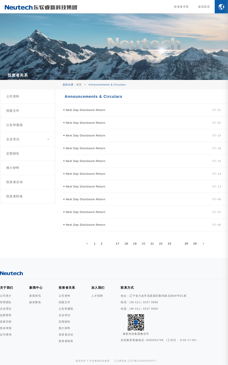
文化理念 (6, 308)
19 (135, 243)
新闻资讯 (35, 295)
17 (117, 243)
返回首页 (204, 6)
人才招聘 (97, 295)
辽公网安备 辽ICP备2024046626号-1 (135, 360)
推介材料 (64, 328)
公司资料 (64, 295)
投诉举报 (6, 328)
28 (186, 243)
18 (126, 243)
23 (169, 243)
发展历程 (6, 321)
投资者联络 (66, 341)
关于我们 (6, 287)
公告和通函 (66, 308)
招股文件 (64, 302)
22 (161, 243)
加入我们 (98, 287)
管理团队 (6, 302)
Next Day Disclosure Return (85, 110)
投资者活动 (66, 334)
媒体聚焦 (35, 302)
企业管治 (64, 315)
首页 (79, 84)
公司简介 (6, 295)
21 (152, 243)
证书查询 (6, 334)
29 (195, 243)
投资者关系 (182, 6)
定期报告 (64, 321)
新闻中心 (36, 287)
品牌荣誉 (6, 315)
